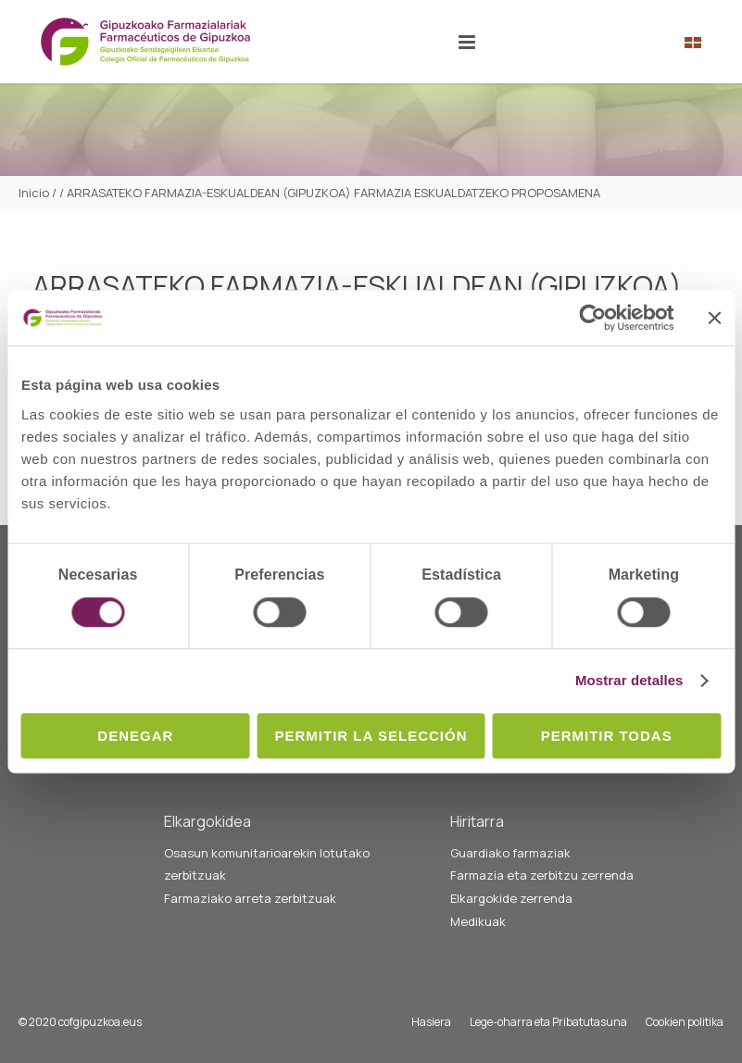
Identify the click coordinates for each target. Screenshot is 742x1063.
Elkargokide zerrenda (511, 898)
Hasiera (431, 1022)
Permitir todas (607, 736)
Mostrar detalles (629, 680)
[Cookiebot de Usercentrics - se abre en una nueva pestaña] (592, 317)
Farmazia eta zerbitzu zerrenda (542, 875)
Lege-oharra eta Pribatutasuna (548, 1022)
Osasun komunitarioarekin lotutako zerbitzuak (267, 864)
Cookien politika (684, 1022)
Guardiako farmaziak (510, 852)
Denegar (135, 736)
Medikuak (478, 921)
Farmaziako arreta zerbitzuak (250, 898)
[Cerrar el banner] (714, 317)
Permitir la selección (371, 736)
